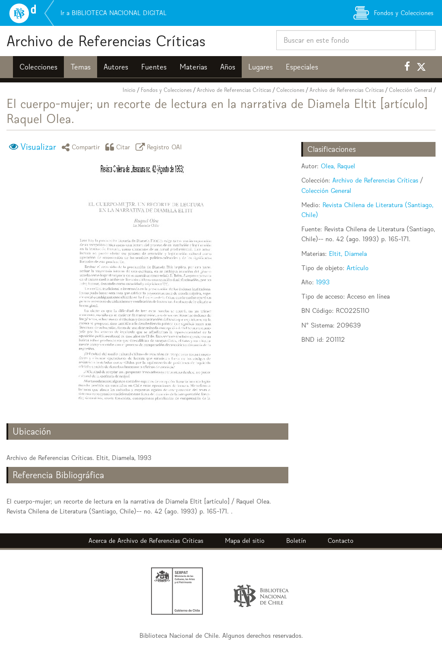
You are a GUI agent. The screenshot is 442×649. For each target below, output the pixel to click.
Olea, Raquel (338, 166)
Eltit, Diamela (348, 253)
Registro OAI (160, 146)
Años (227, 67)
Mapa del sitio (245, 540)
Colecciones (38, 67)
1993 (323, 282)
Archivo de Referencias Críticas (105, 40)
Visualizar (38, 146)
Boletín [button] (296, 540)
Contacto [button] (341, 540)
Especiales (302, 67)
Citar (119, 146)
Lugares (260, 67)
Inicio (129, 90)
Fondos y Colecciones (166, 90)
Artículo (358, 268)
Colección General (410, 90)
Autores (116, 67)
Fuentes (154, 67)
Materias (193, 67)
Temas (80, 67)
